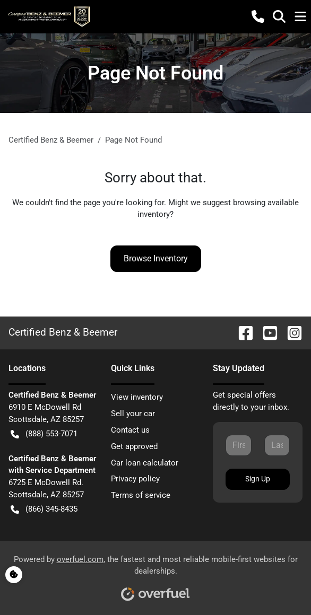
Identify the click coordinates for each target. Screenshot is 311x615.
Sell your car (133, 413)
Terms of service (140, 495)
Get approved (134, 446)
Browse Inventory (156, 258)
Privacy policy (135, 479)
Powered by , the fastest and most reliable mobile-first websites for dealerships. (156, 574)
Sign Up (257, 479)
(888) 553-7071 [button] (44, 434)
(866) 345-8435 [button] (44, 509)
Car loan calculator (144, 463)
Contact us (130, 430)
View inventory (137, 397)
